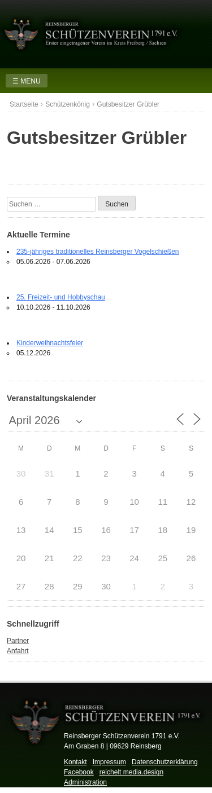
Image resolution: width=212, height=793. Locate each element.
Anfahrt (18, 651)
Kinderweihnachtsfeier (49, 343)
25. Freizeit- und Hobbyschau (60, 297)
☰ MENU (26, 81)
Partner (18, 641)
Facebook (79, 772)
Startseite (24, 104)
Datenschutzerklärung (165, 762)
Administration (85, 782)
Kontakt (75, 762)
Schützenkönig (67, 104)
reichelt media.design (131, 772)
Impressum (109, 762)
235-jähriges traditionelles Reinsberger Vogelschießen (97, 251)
